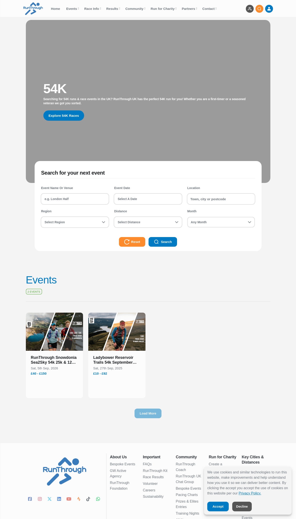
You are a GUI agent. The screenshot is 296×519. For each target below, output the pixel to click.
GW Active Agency (118, 473)
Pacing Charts (187, 495)
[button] (54, 361)
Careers (149, 490)
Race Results (153, 477)
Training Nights (187, 513)
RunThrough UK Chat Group (188, 479)
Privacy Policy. (250, 493)
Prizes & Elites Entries (187, 504)
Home (56, 9)
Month (192, 211)
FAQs (147, 464)
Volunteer (150, 483)
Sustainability (153, 496)
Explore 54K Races (64, 115)
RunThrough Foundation (119, 485)
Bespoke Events (122, 464)
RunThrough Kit (155, 471)
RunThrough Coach (185, 467)
